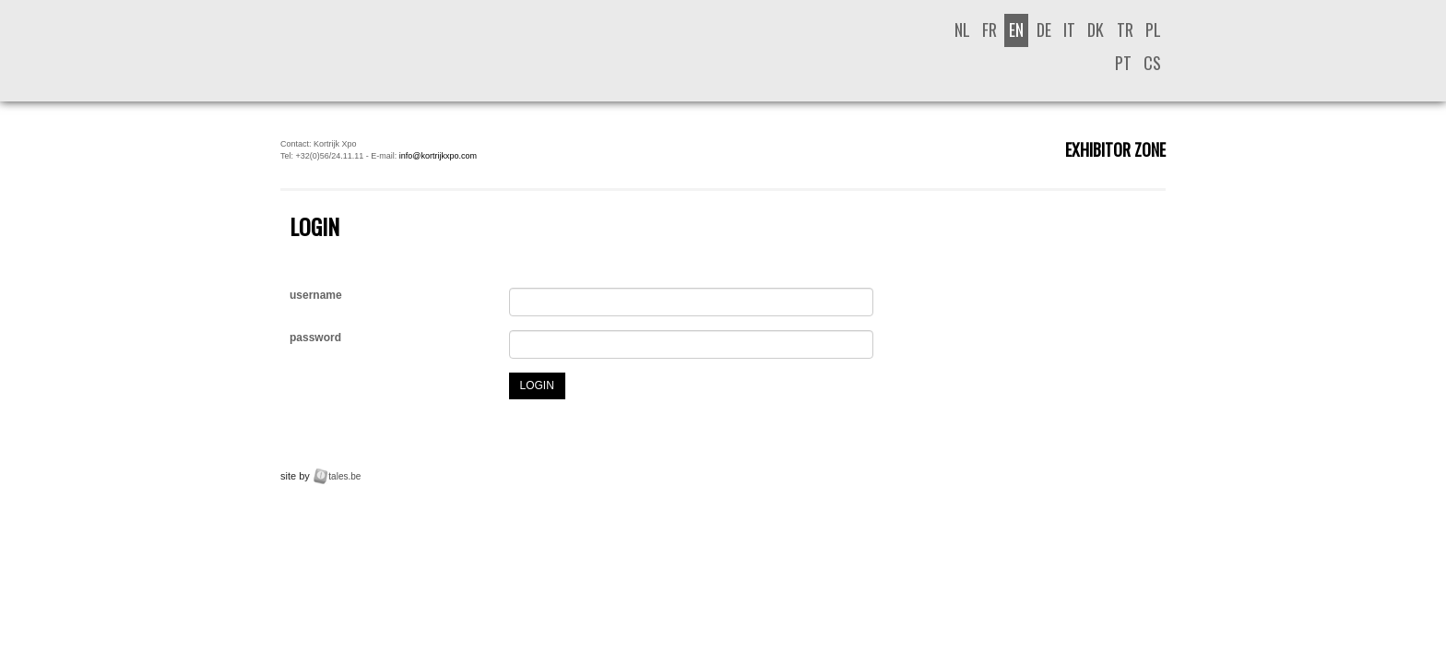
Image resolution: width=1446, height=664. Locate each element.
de (1044, 30)
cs (1152, 63)
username (316, 295)
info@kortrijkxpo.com (438, 155)
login (537, 385)
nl (962, 30)
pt (1123, 63)
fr (989, 30)
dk (1095, 30)
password (315, 337)
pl (1153, 30)
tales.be (344, 476)
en (1016, 30)
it (1069, 30)
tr (1125, 30)
